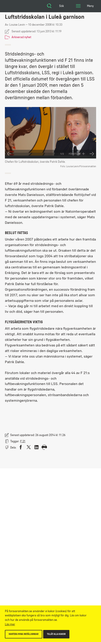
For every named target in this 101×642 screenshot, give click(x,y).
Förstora (77, 153)
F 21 (22, 441)
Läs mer (10, 624)
